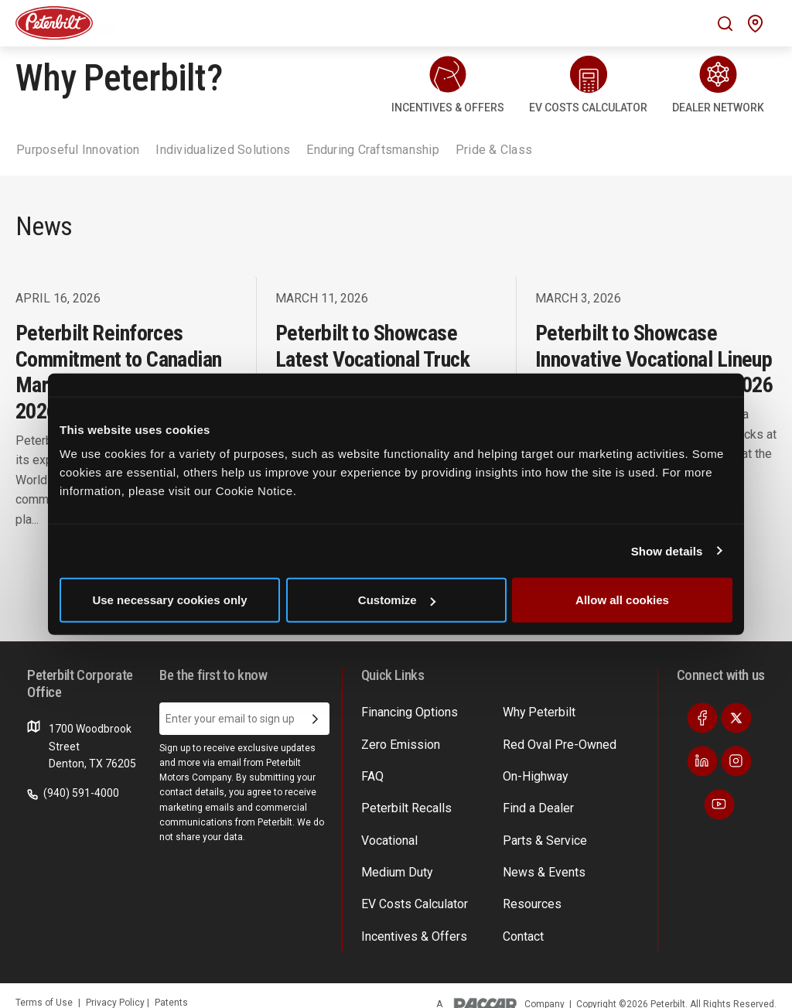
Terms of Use (44, 984)
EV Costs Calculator (408, 889)
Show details (667, 550)
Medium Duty (393, 859)
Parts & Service (540, 830)
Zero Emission (396, 741)
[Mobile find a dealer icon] (755, 23)
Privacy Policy (116, 984)
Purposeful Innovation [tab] (77, 149)
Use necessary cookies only (169, 600)
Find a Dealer (534, 800)
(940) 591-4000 (73, 793)
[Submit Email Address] (315, 718)
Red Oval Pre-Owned (553, 741)
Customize (396, 600)
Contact (522, 919)
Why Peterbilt (535, 711)
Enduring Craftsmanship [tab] (372, 149)
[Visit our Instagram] (736, 761)
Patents (171, 984)
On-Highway (532, 770)
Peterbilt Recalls (400, 800)
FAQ (371, 770)
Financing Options (404, 711)
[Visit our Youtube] (719, 804)
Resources (529, 889)
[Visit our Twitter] (736, 717)
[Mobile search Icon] (725, 23)
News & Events (539, 859)
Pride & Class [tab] (494, 149)
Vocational (387, 830)
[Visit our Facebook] (702, 717)
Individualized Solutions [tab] (222, 149)
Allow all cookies (622, 600)
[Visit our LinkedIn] (702, 761)
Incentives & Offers (408, 919)
